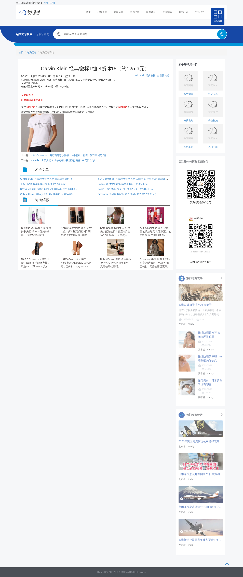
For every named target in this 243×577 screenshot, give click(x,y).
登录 (45, 2)
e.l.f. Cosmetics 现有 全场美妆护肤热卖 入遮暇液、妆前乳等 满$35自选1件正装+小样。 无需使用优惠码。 (155, 231)
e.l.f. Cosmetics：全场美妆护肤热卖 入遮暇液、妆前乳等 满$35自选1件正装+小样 (140, 178)
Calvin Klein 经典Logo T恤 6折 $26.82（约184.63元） (126, 189)
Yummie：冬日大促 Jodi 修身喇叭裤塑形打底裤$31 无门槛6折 (63, 160)
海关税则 (188, 120)
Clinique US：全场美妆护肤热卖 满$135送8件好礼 (46, 178)
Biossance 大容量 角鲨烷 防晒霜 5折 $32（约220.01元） (127, 194)
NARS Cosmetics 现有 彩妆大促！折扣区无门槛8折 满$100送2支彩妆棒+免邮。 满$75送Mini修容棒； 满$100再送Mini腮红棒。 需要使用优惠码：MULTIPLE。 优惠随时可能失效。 (76, 231)
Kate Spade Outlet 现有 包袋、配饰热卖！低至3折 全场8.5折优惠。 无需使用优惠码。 (115, 231)
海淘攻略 (167, 12)
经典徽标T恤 (152, 75)
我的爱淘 (102, 12)
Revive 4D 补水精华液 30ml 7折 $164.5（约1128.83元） (50, 189)
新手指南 (188, 94)
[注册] (52, 2)
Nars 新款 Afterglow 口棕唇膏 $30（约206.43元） (124, 184)
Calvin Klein (139, 75)
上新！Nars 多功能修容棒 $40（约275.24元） (44, 184)
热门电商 (213, 147)
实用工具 (188, 147)
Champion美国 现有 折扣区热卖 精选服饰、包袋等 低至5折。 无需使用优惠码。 (155, 263)
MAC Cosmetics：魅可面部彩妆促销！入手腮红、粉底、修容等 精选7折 (68, 155)
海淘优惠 (134, 12)
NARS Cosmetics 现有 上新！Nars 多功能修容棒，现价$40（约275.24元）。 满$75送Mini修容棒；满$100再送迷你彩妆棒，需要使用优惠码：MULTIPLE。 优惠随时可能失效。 (36, 263)
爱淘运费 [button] (119, 12)
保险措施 (213, 120)
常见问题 (213, 94)
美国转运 (164, 75)
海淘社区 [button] (184, 12)
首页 (88, 12)
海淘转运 (151, 12)
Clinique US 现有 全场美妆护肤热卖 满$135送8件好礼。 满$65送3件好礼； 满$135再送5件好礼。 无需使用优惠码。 (36, 231)
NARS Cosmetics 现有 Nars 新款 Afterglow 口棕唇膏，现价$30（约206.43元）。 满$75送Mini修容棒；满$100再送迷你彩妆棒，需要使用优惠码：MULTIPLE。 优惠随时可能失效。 (76, 263)
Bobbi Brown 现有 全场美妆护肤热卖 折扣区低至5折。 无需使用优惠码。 (115, 263)
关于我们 (199, 12)
